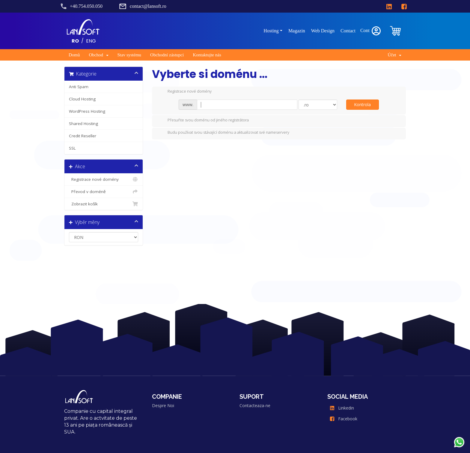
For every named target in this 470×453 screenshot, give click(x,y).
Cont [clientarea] (371, 30)
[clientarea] (396, 31)
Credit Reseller (82, 136)
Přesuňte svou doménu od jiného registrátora (203, 120)
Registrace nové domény (103, 179)
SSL (72, 148)
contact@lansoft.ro (148, 6)
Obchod (99, 54)
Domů (74, 54)
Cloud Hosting (82, 99)
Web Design (323, 30)
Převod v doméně (103, 191)
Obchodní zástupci (167, 54)
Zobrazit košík (103, 203)
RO (75, 40)
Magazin (296, 30)
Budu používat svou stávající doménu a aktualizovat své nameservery (223, 133)
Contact (348, 30)
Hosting (271, 30)
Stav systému (129, 54)
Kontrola (362, 104)
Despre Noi (163, 405)
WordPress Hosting (87, 111)
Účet (394, 54)
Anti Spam (78, 86)
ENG (91, 40)
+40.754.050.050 (86, 6)
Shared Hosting (83, 123)
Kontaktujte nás (207, 54)
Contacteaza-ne (254, 405)
